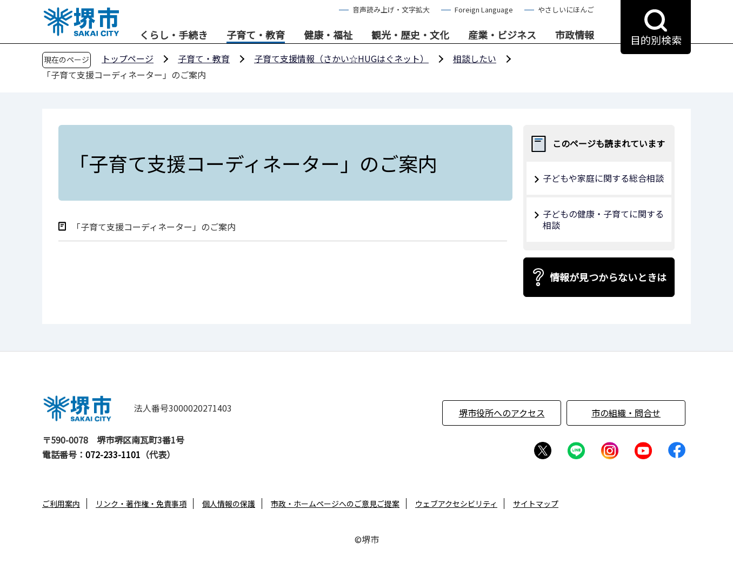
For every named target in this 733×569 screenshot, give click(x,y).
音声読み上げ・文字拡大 (391, 9)
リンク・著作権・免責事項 (141, 503)
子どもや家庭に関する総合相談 (603, 177)
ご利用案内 (61, 503)
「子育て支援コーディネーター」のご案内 (154, 227)
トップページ (128, 58)
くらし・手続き (173, 35)
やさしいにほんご (566, 9)
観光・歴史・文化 (410, 35)
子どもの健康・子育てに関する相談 (603, 219)
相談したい (474, 58)
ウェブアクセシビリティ (456, 503)
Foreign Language (484, 9)
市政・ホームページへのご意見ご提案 (335, 503)
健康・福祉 (328, 35)
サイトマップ (535, 503)
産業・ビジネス (502, 35)
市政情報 (574, 35)
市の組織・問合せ (626, 412)
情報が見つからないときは (608, 277)
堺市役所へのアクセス (502, 412)
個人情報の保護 (228, 503)
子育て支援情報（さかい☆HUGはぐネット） (341, 58)
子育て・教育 (255, 35)
